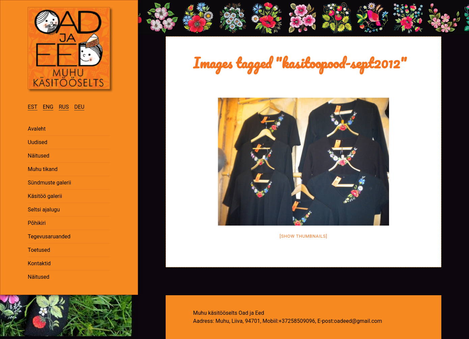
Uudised (37, 142)
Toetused (39, 250)
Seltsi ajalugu (44, 209)
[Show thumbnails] (303, 236)
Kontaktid (39, 263)
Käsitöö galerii (45, 196)
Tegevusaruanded (49, 236)
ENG (48, 107)
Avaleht (37, 129)
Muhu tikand (42, 169)
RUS (64, 107)
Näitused (38, 155)
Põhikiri (37, 223)
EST (32, 107)
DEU (79, 107)
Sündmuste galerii (49, 182)
